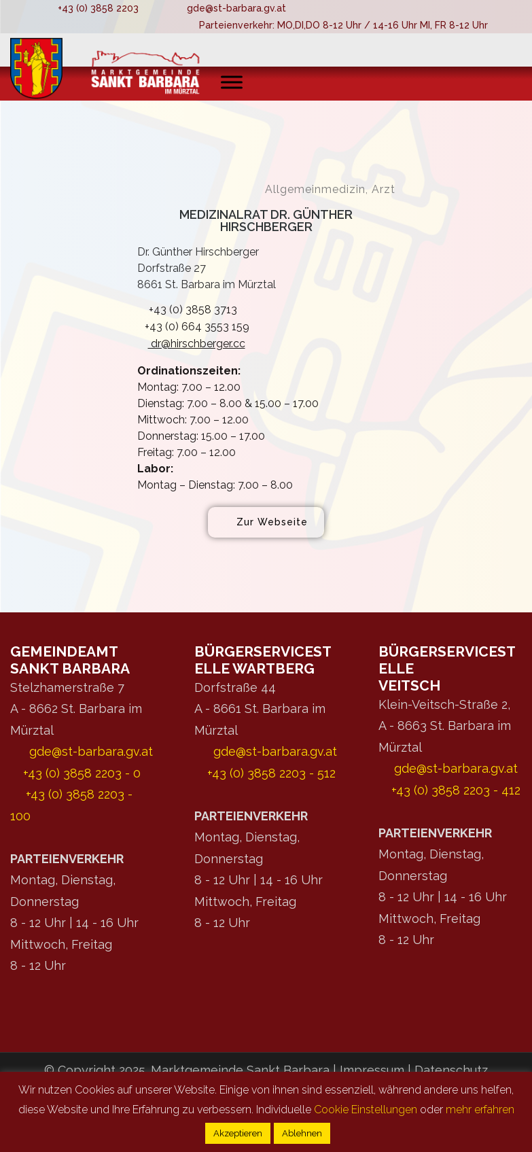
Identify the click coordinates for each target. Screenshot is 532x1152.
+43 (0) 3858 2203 (98, 8)
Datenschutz (451, 1070)
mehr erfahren (480, 1109)
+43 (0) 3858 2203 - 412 (455, 790)
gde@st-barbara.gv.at (236, 8)
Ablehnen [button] (302, 1133)
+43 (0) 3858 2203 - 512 (271, 773)
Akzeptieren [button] (237, 1133)
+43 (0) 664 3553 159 (193, 326)
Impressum (374, 1070)
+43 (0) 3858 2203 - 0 (82, 773)
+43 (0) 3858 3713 (187, 309)
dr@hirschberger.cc (191, 343)
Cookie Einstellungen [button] (365, 1109)
